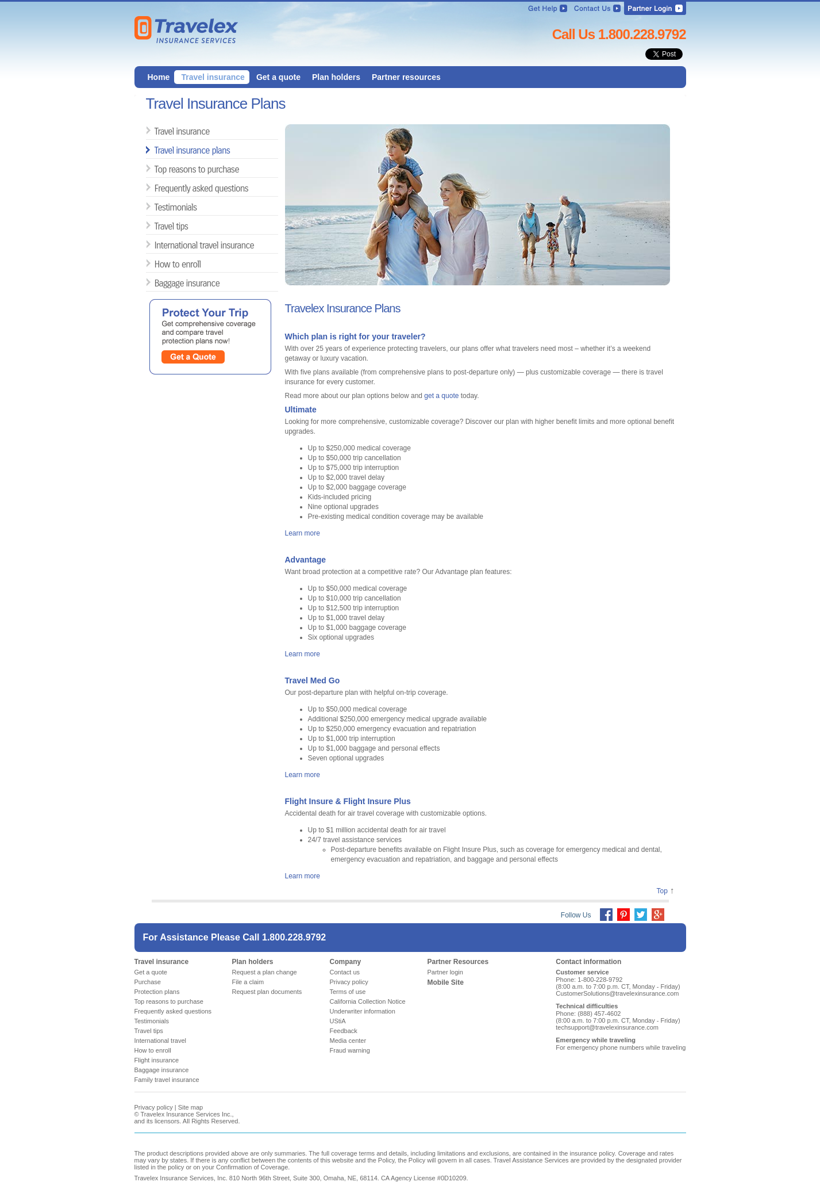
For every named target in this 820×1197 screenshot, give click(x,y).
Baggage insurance (159, 283)
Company (345, 962)
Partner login (445, 972)
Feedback (343, 1030)
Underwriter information (362, 1011)
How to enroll (159, 264)
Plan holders (253, 962)
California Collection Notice (368, 1001)
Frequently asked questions (159, 188)
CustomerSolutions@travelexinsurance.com (617, 993)
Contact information (588, 962)
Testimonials (159, 207)
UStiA (338, 1021)
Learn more (302, 533)
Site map (190, 1107)
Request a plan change (264, 972)
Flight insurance (156, 1060)
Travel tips (159, 226)
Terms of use (348, 991)
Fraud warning (350, 1050)
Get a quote (151, 972)
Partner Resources (458, 962)
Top (661, 891)
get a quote (441, 396)
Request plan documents (267, 991)
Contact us (345, 972)
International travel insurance (159, 245)
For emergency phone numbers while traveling (621, 1047)
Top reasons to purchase (159, 169)
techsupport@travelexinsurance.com (607, 1027)
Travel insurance (159, 131)
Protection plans (157, 991)
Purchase (147, 981)
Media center (348, 1040)
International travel (160, 1040)
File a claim (248, 981)
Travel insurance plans (159, 150)
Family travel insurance (166, 1079)
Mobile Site (446, 982)
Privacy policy (349, 981)
